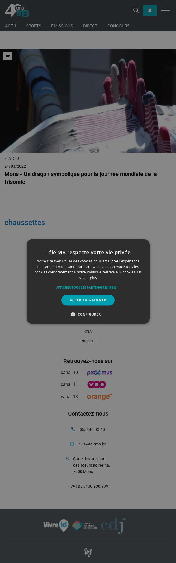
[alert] (88, 281)
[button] (88, 287)
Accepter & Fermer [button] (88, 300)
